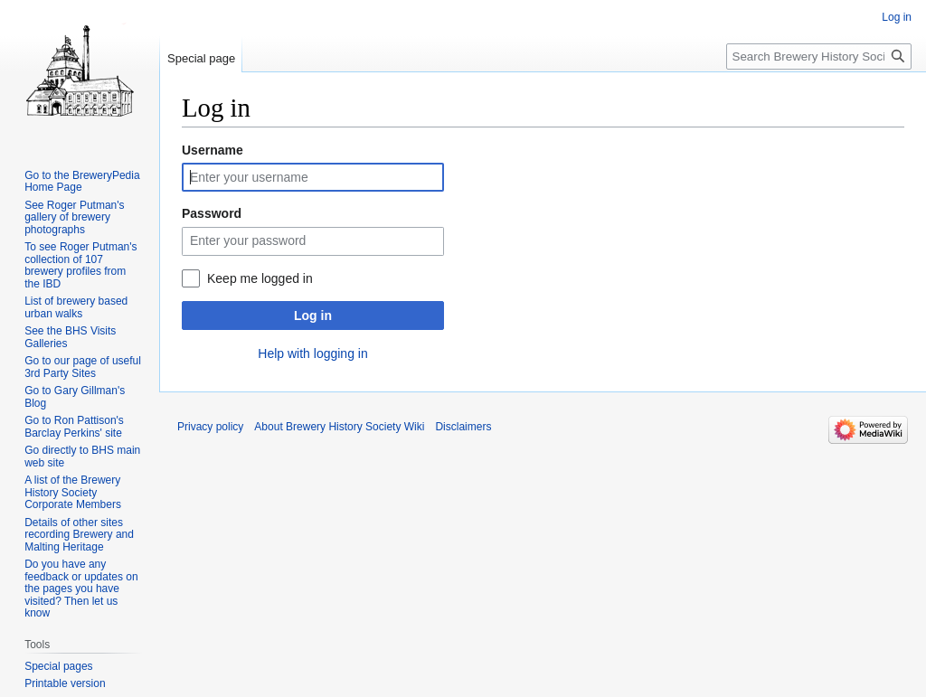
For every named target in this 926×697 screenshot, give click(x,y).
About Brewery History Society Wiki (339, 426)
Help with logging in (312, 353)
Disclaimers (463, 426)
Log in (313, 315)
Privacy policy (210, 426)
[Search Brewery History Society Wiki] (819, 56)
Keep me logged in (260, 278)
